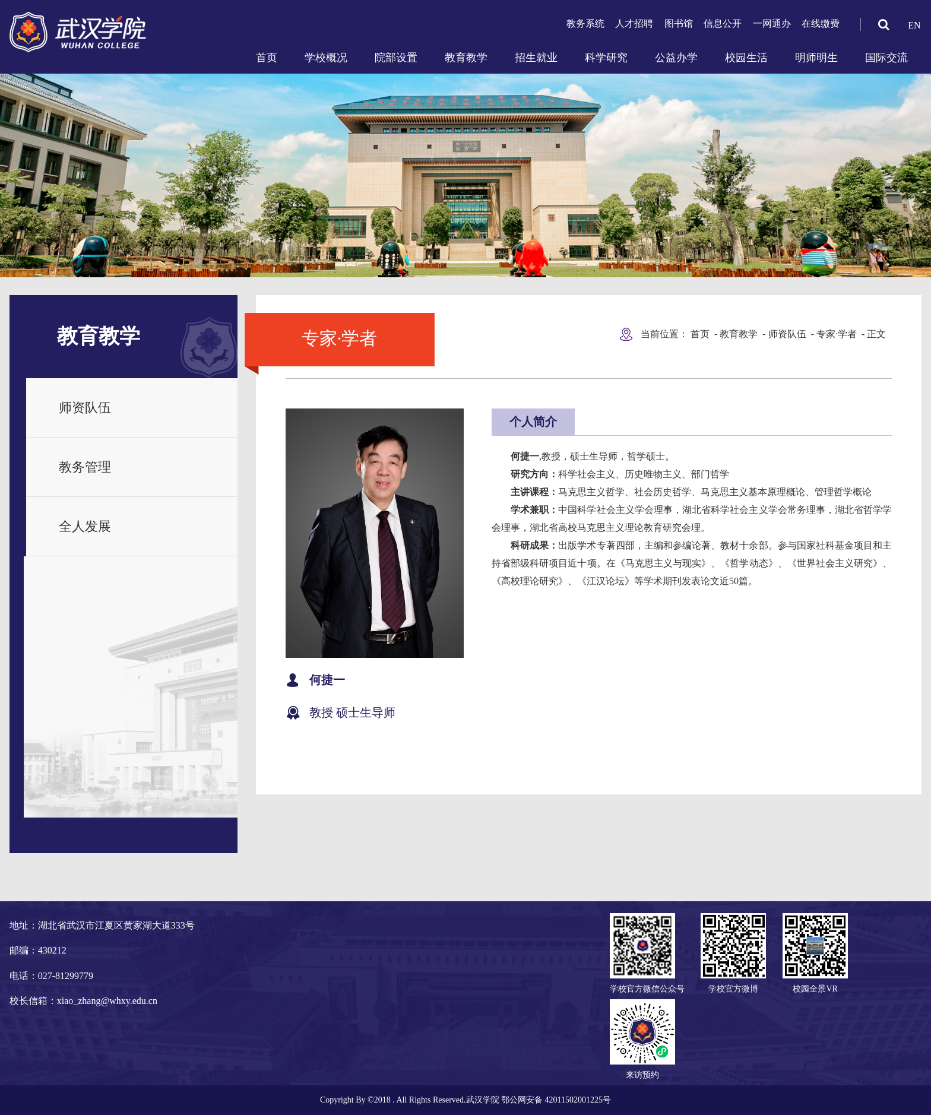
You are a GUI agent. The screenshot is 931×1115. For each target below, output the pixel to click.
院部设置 (396, 58)
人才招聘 (634, 23)
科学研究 (606, 58)
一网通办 (772, 23)
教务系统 (585, 23)
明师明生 (816, 58)
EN (914, 25)
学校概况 (326, 58)
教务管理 (85, 467)
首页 (266, 58)
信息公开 (723, 23)
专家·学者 (836, 334)
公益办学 (676, 58)
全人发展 (85, 526)
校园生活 (746, 58)
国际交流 (886, 58)
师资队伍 (85, 407)
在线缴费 (821, 23)
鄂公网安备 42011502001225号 (556, 1099)
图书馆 (678, 23)
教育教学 (466, 58)
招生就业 (536, 58)
